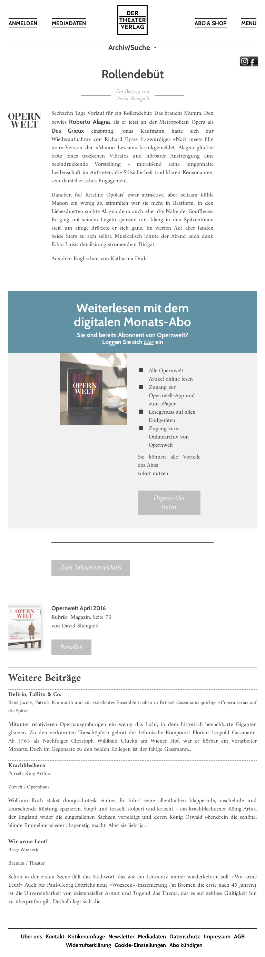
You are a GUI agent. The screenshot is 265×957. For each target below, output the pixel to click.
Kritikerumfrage (86, 936)
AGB (239, 936)
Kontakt (55, 936)
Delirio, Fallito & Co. (34, 694)
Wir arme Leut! (27, 842)
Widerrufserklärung (88, 945)
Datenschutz (184, 936)
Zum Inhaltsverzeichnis (90, 567)
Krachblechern (27, 765)
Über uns (31, 936)
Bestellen (71, 647)
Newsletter (121, 936)
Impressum (217, 936)
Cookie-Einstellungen (140, 945)
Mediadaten (152, 936)
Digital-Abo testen (169, 502)
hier (149, 342)
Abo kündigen (186, 945)
